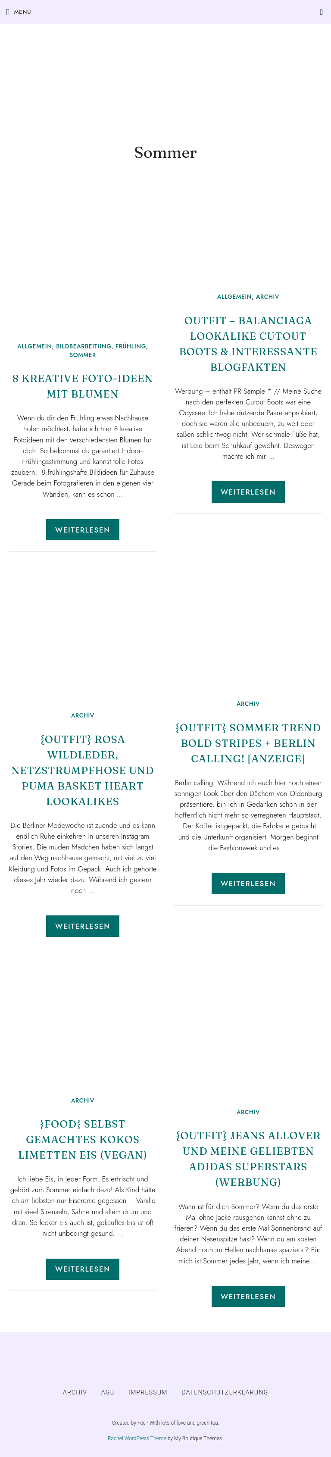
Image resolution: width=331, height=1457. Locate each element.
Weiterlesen (82, 530)
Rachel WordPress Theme (137, 1438)
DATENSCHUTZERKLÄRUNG (224, 1392)
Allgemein (34, 346)
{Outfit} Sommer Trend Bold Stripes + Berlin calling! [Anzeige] (248, 743)
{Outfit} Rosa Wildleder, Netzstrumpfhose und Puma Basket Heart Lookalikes (83, 770)
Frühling (131, 346)
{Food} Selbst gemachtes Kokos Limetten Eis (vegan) (82, 1139)
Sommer (82, 355)
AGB (108, 1392)
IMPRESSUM (148, 1392)
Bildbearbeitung (83, 346)
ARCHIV (267, 296)
